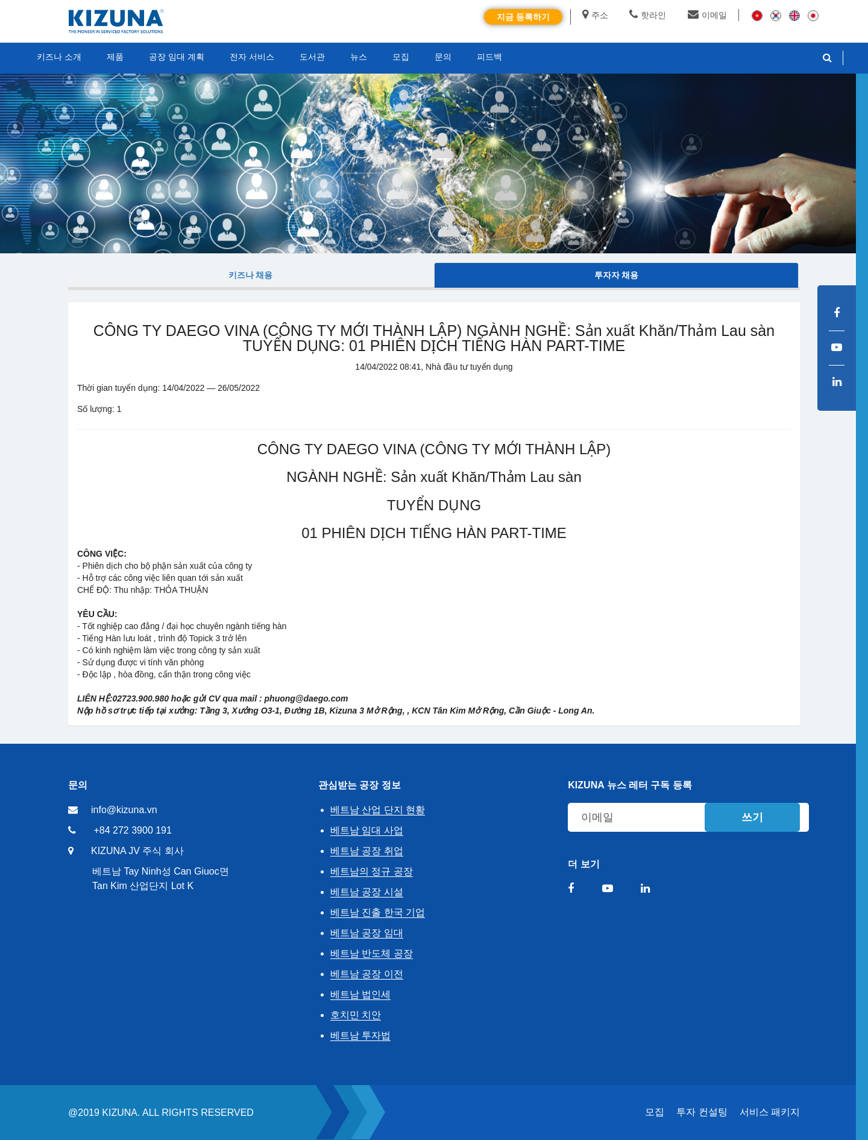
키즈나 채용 (250, 275)
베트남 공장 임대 (366, 933)
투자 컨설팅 (701, 1112)
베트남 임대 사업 (366, 830)
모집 (654, 1112)
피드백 (489, 57)
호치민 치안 (355, 1015)
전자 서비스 (252, 57)
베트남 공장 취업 (366, 851)
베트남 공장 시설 (366, 892)
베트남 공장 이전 (366, 974)
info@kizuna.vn (124, 810)
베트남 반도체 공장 (371, 953)
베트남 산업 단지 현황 (377, 810)
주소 (595, 15)
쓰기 (752, 817)
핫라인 (647, 15)
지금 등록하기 (523, 17)
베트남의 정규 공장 (371, 871)
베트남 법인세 (360, 994)
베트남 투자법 (360, 1035)
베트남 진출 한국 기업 (377, 912)
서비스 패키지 (770, 1112)
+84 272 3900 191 (132, 830)
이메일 (707, 15)
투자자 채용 (616, 275)
